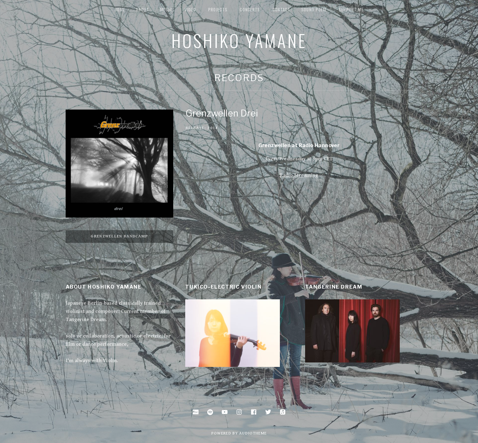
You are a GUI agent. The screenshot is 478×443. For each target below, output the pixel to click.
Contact (281, 9)
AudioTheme (253, 433)
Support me (351, 9)
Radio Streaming (299, 175)
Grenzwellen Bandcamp (119, 236)
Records (239, 77)
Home (120, 9)
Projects (217, 9)
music (166, 9)
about (142, 9)
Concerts (250, 9)
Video (190, 9)
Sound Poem (313, 9)
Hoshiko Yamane (239, 40)
